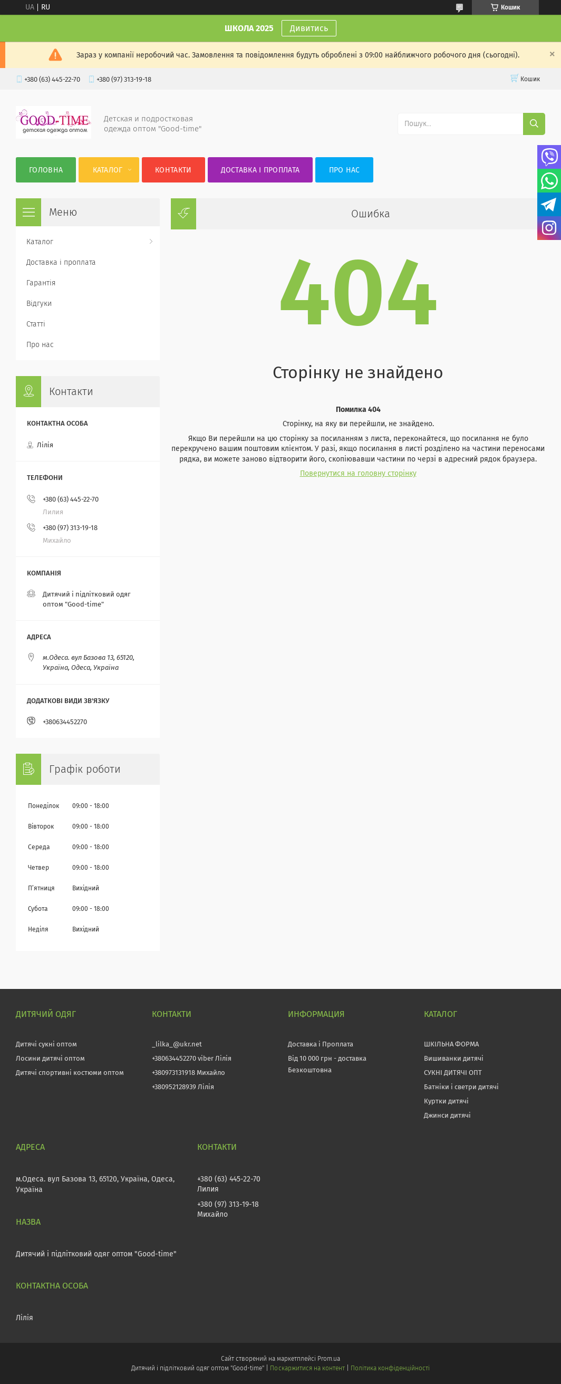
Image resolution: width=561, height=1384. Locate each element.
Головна (46, 170)
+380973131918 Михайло (188, 1073)
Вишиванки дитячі (453, 1058)
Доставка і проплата (260, 170)
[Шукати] (534, 124)
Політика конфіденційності (390, 1368)
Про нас (344, 170)
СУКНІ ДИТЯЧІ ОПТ (453, 1073)
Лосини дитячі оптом (50, 1058)
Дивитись (309, 28)
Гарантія (41, 282)
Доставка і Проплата (320, 1044)
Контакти (173, 170)
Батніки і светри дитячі (461, 1087)
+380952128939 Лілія (183, 1087)
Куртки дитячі (446, 1101)
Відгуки (39, 303)
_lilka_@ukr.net (177, 1044)
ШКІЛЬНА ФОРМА (451, 1044)
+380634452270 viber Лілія (191, 1058)
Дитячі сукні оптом (46, 1044)
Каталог (108, 170)
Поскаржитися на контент (307, 1368)
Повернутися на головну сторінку (358, 473)
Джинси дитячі (447, 1115)
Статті (35, 324)
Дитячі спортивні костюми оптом (70, 1073)
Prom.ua (328, 1358)
